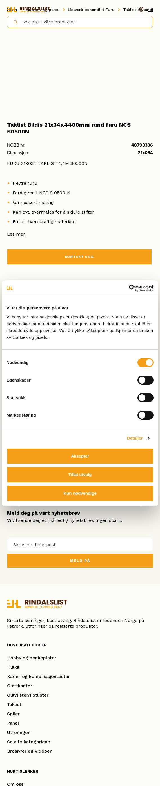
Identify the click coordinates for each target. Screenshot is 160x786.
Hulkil (13, 667)
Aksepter (80, 456)
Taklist (14, 704)
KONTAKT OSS (79, 257)
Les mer (16, 234)
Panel (13, 723)
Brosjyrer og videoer (29, 751)
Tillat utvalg (80, 474)
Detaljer (135, 438)
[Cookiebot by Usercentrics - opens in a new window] (129, 288)
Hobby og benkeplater (31, 657)
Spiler (13, 713)
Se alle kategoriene (28, 741)
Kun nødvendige (80, 493)
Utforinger (18, 732)
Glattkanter (19, 685)
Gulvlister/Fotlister (27, 695)
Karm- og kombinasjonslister (38, 676)
